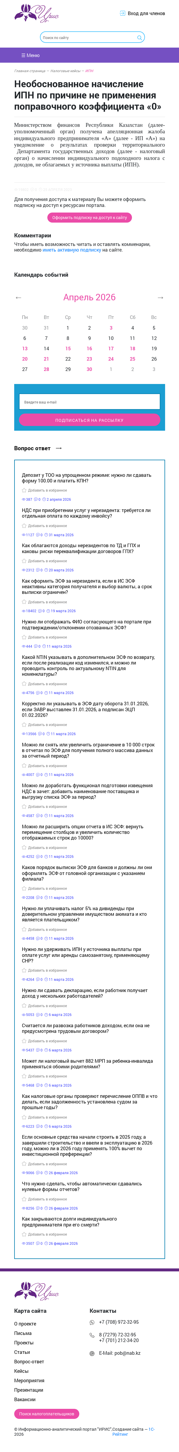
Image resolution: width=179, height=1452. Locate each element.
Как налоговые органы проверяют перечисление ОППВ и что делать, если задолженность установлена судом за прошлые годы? (89, 1101)
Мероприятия (29, 1380)
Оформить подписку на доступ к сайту (89, 217)
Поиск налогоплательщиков (46, 1414)
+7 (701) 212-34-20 (119, 1340)
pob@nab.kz (128, 1353)
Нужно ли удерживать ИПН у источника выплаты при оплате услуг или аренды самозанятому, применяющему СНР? (85, 954)
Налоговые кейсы (67, 70)
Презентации (28, 1390)
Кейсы (21, 1371)
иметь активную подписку (72, 250)
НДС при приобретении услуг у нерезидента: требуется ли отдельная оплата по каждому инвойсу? (86, 513)
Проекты (24, 1342)
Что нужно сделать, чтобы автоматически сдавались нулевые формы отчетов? (82, 1186)
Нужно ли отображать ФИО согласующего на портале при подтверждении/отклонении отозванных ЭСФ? (86, 624)
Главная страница (31, 70)
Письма (23, 1333)
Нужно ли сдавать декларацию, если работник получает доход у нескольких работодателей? (85, 993)
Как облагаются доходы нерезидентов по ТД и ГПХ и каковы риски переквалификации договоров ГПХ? (81, 548)
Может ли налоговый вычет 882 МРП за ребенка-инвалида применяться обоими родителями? (87, 1063)
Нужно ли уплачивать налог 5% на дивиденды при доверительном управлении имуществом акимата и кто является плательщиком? (84, 914)
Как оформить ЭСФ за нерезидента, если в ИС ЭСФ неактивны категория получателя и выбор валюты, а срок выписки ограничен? (87, 586)
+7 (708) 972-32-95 (119, 1322)
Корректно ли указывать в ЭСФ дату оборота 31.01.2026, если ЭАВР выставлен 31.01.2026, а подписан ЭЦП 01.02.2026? (85, 709)
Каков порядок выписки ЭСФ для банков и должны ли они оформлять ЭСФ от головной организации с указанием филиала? (87, 872)
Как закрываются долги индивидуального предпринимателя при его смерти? (69, 1221)
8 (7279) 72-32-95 (117, 1334)
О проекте (25, 1323)
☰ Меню (30, 55)
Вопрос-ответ (29, 1361)
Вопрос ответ (38, 448)
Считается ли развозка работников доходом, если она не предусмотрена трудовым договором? (85, 1028)
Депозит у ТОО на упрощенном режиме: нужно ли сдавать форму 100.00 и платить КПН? (86, 478)
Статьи (22, 1352)
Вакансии (25, 1399)
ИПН (89, 70)
